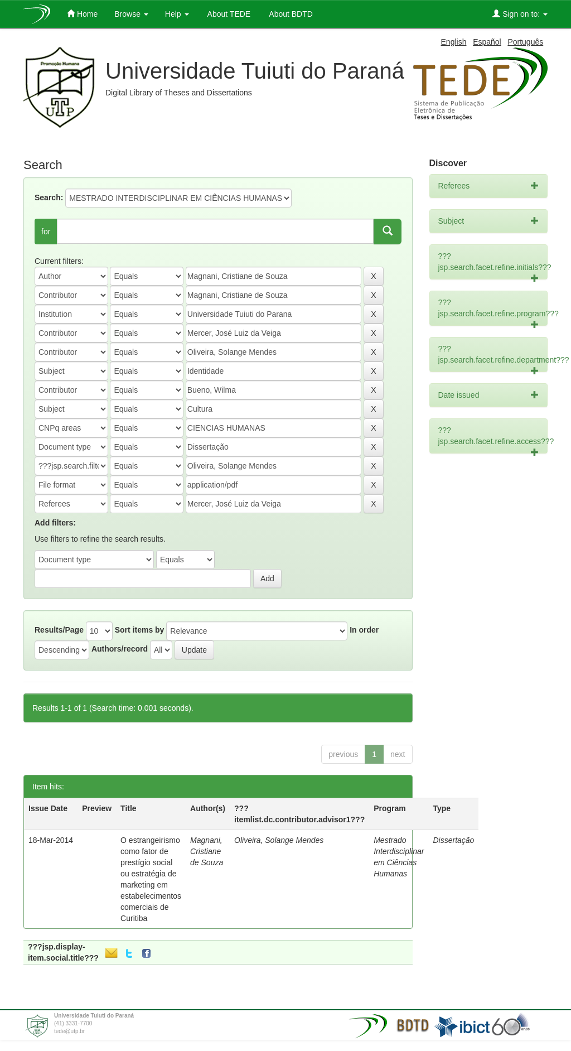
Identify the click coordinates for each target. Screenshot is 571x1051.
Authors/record (119, 648)
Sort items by (139, 629)
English (454, 41)
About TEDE (228, 13)
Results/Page (59, 629)
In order (364, 629)
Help (177, 13)
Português (525, 41)
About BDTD (290, 13)
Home (82, 13)
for (45, 231)
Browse (131, 13)
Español (487, 41)
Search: (49, 197)
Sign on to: (520, 13)
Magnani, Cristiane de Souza (206, 851)
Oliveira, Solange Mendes (278, 840)
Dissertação (453, 840)
